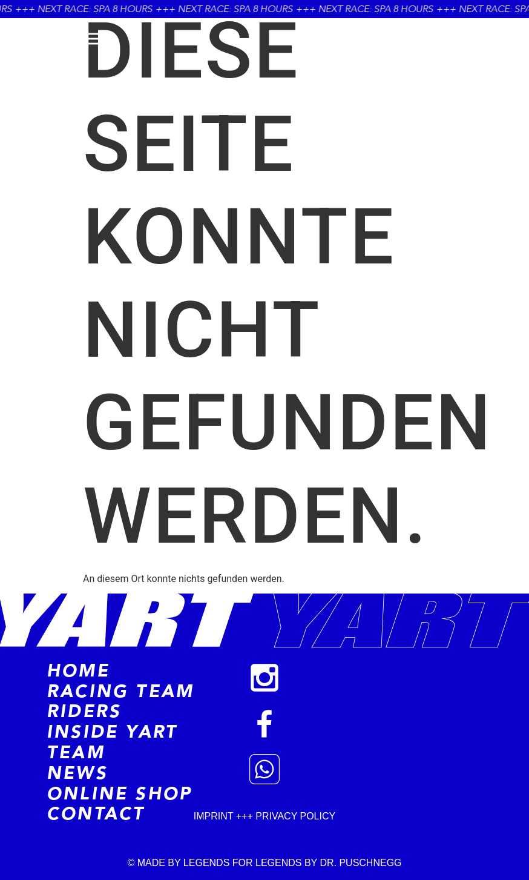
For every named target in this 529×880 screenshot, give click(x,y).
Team (76, 753)
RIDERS (84, 712)
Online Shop (119, 794)
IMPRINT (215, 816)
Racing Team (120, 692)
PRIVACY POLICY (295, 816)
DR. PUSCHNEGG (360, 863)
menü (46, 39)
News (77, 773)
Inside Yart (112, 732)
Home (78, 671)
